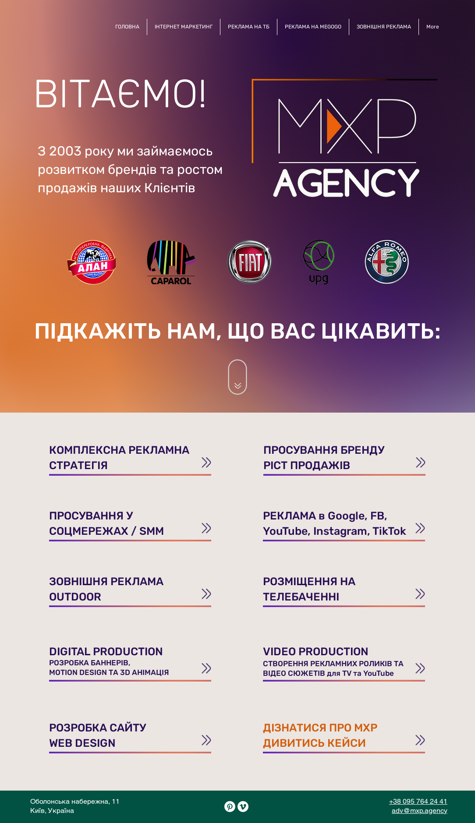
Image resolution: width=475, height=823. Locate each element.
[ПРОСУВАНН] (130, 455)
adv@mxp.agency (419, 810)
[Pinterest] (229, 806)
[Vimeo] (243, 806)
